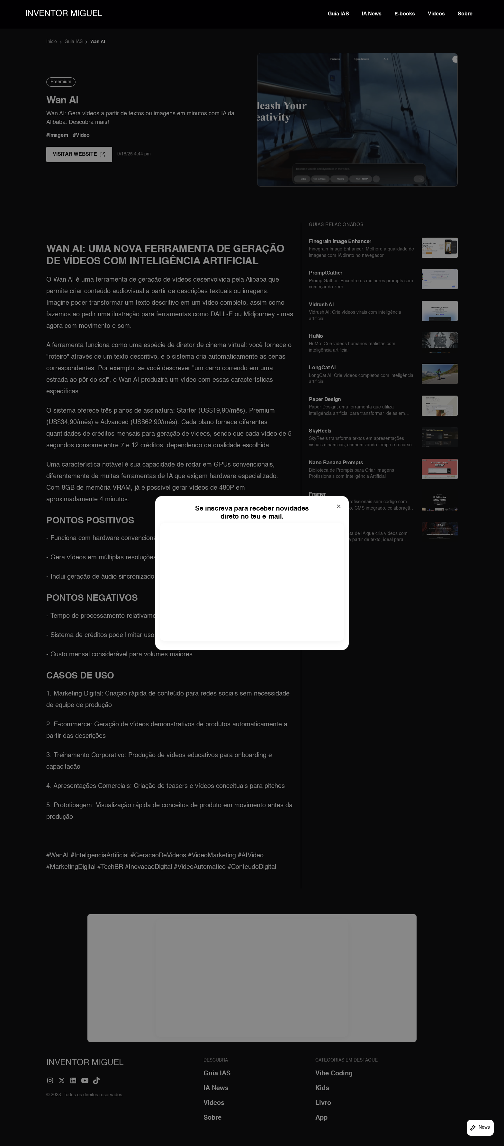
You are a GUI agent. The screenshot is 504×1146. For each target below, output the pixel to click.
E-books (404, 14)
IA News (372, 14)
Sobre (465, 14)
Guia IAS (338, 14)
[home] (63, 14)
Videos (436, 14)
